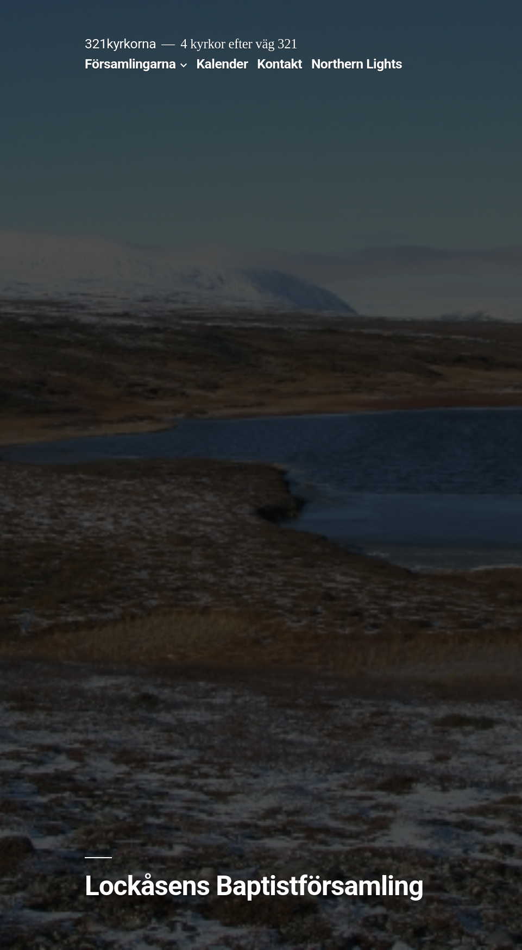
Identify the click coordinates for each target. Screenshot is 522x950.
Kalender (222, 64)
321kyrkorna (120, 44)
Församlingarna (130, 64)
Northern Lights (356, 64)
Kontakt (279, 64)
